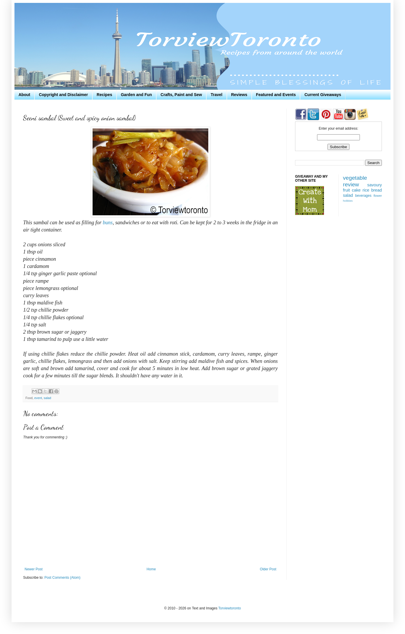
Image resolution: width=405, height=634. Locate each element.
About (24, 94)
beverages (363, 196)
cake (356, 190)
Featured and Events (276, 94)
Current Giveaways (322, 94)
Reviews (239, 94)
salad (47, 398)
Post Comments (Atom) (62, 578)
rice (365, 190)
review (351, 184)
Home (151, 569)
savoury (374, 185)
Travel (216, 94)
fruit (346, 190)
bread (376, 190)
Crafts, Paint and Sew (181, 94)
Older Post (268, 569)
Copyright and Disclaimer (63, 94)
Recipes (104, 94)
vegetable (355, 178)
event (38, 398)
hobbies (348, 200)
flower (377, 195)
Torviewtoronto (229, 608)
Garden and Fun (136, 94)
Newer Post (34, 569)
